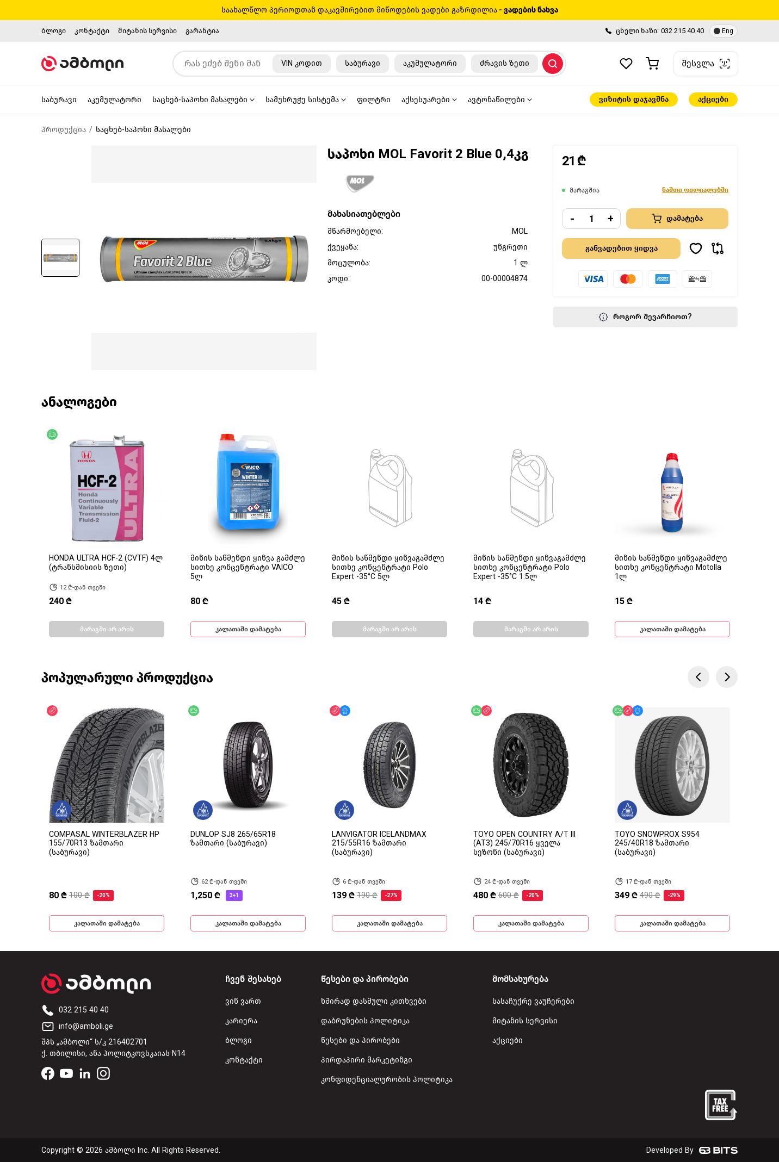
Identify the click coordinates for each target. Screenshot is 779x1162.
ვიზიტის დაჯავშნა (634, 99)
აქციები (713, 99)
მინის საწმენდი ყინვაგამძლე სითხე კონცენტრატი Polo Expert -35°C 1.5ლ (529, 567)
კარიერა (241, 1021)
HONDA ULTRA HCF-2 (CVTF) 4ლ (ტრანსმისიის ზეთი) (106, 563)
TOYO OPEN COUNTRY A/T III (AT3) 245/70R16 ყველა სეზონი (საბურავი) (524, 843)
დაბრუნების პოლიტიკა (365, 1021)
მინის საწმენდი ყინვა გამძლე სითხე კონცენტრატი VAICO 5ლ (247, 567)
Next (727, 677)
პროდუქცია (63, 129)
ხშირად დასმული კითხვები (373, 1001)
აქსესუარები (425, 99)
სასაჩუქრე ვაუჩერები (533, 1001)
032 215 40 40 (682, 31)
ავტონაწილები (496, 99)
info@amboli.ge (77, 1026)
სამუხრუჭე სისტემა (302, 99)
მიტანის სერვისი (147, 31)
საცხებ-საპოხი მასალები (200, 99)
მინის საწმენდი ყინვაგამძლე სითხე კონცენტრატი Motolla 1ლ (671, 567)
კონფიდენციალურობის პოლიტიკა (387, 1079)
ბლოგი (53, 31)
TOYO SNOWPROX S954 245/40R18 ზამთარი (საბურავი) (657, 843)
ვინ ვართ (243, 1001)
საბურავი (59, 99)
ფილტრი (374, 99)
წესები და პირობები (360, 1040)
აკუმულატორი (114, 99)
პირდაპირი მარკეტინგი (366, 1060)
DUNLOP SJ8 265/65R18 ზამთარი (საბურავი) (233, 839)
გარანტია (202, 31)
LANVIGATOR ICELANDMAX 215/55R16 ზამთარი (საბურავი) (379, 843)
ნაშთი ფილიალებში (695, 190)
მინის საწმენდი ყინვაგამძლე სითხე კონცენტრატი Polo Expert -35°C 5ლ (388, 567)
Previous (698, 677)
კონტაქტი (92, 31)
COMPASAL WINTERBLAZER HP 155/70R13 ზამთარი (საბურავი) (104, 843)
